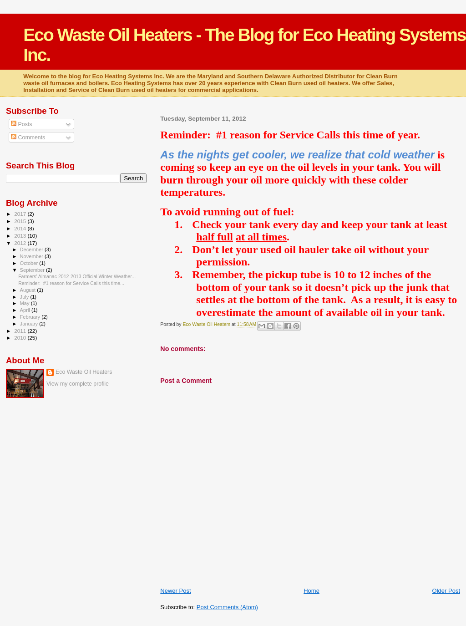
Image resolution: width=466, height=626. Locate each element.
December (32, 249)
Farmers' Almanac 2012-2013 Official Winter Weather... (77, 276)
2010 (20, 338)
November (32, 256)
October (30, 263)
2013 (20, 236)
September (33, 270)
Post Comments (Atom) (227, 607)
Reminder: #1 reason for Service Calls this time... (71, 283)
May (25, 303)
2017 (20, 214)
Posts (21, 124)
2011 (20, 331)
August (28, 290)
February (31, 317)
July (25, 297)
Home (311, 590)
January (30, 323)
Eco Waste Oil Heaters (84, 372)
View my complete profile (77, 384)
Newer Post (175, 590)
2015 (20, 221)
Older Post (446, 590)
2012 (20, 243)
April (25, 310)
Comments (28, 137)
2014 (20, 228)
